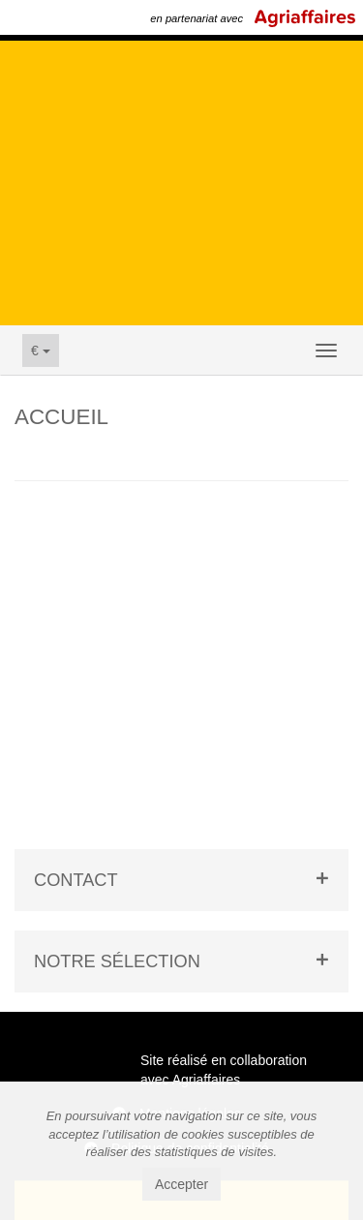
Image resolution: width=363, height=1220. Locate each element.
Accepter (181, 1184)
